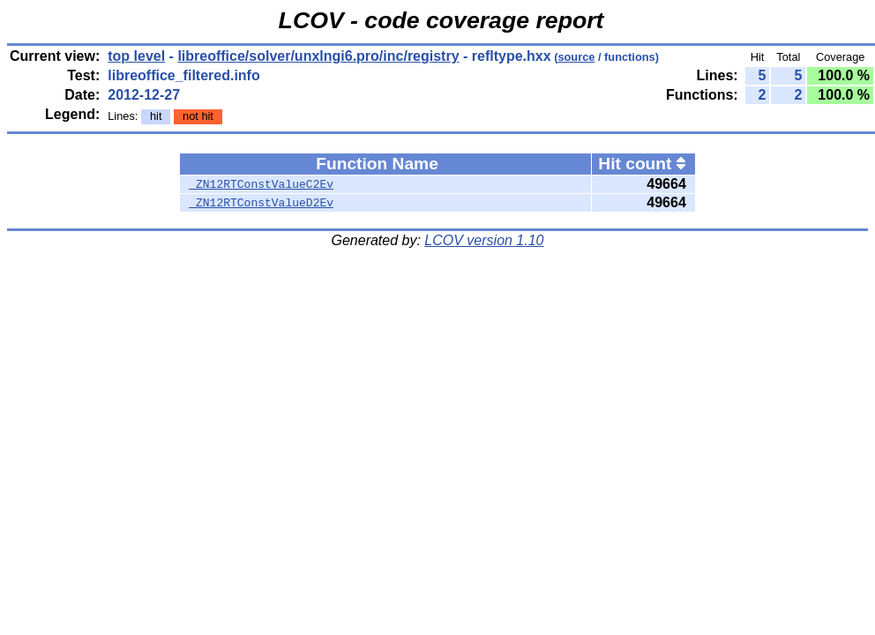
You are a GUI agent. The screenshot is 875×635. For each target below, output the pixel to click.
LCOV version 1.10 (483, 240)
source (576, 57)
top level (136, 56)
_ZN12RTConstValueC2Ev (261, 184)
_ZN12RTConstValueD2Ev (261, 203)
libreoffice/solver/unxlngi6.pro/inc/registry (318, 56)
